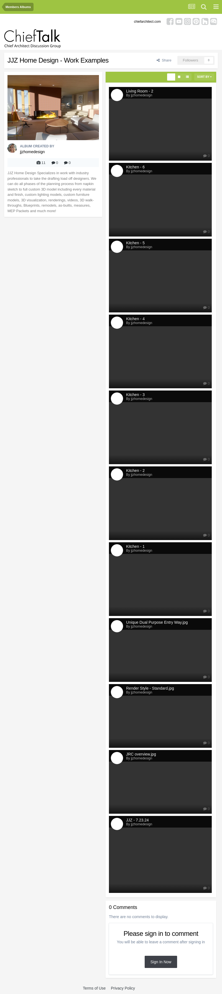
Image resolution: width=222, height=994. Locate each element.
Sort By (204, 76)
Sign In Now (160, 962)
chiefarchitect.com (147, 22)
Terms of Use (94, 988)
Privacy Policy (123, 988)
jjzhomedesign (32, 152)
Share (164, 60)
